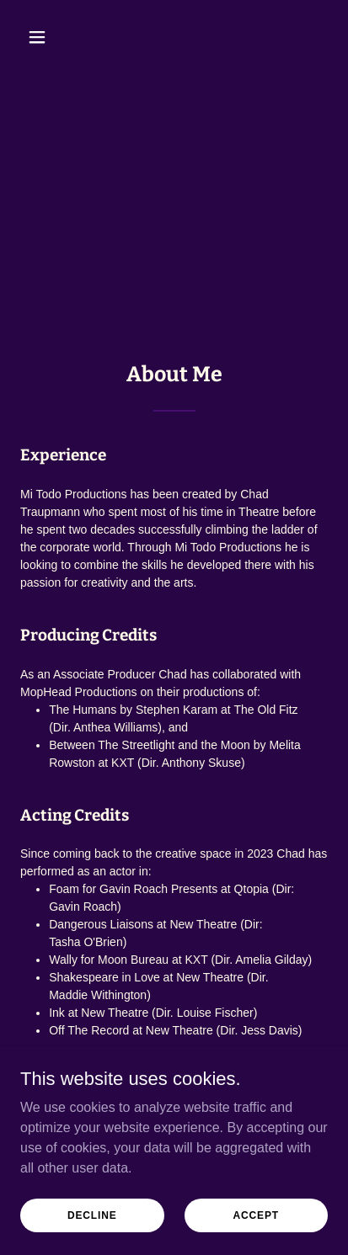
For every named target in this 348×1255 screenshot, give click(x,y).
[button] (43, 37)
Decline (92, 1214)
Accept (256, 1214)
